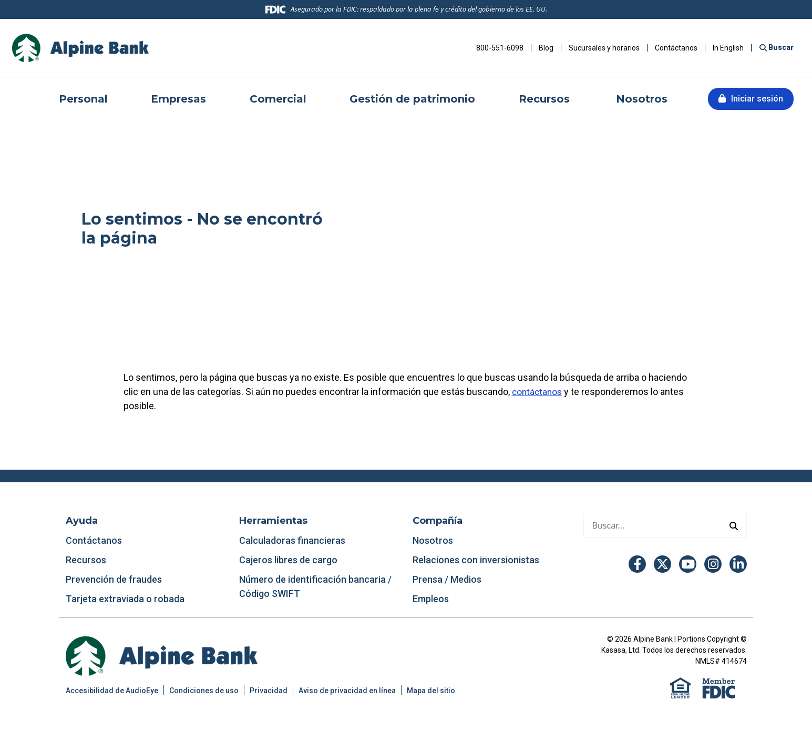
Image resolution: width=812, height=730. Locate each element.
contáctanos (538, 391)
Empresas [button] (178, 99)
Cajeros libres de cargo (288, 559)
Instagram (713, 564)
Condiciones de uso (204, 690)
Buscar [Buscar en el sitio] (780, 47)
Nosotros (433, 540)
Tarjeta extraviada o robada (125, 598)
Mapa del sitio (431, 690)
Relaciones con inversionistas (476, 559)
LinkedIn (738, 564)
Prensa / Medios (447, 579)
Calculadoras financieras (292, 540)
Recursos (87, 559)
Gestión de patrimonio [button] (412, 99)
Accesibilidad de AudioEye (112, 690)
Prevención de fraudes (114, 579)
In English (728, 48)
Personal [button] (83, 99)
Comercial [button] (278, 99)
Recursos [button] (546, 99)
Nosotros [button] (641, 99)
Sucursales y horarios (604, 48)
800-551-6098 (499, 48)
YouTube (687, 564)
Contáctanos (676, 48)
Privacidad (268, 690)
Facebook (637, 564)
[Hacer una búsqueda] (652, 525)
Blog (546, 48)
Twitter (662, 564)
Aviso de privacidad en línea (347, 690)
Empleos (431, 598)
